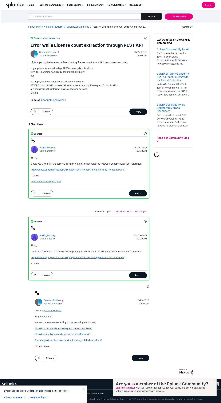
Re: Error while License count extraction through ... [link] (119, 26)
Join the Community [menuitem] (50, 4)
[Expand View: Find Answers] (103, 5)
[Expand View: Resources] (142, 5)
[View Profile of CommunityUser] (48, 52)
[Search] (84, 16)
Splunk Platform (54, 26)
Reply (138, 111)
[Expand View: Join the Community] (62, 5)
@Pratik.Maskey (52, 310)
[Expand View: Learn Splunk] (82, 5)
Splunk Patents (98, 394)
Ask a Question (179, 16)
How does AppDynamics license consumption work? (62, 334)
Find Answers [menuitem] (94, 4)
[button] (145, 38)
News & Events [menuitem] (116, 4)
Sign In (208, 5)
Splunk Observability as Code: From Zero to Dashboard (171, 108)
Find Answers (35, 26)
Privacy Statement (13, 397)
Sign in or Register (125, 387)
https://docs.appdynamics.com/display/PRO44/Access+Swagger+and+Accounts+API (77, 169)
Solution (38, 133)
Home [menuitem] (31, 4)
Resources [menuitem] (135, 4)
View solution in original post (46, 181)
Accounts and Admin (53, 100)
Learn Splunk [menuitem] (74, 4)
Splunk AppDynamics (78, 26)
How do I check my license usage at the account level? (63, 328)
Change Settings (37, 397)
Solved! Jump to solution (47, 38)
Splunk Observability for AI (173, 49)
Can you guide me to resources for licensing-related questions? (68, 340)
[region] (43, 394)
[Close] (83, 389)
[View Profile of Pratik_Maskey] (47, 147)
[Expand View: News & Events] (124, 5)
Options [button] (185, 26)
